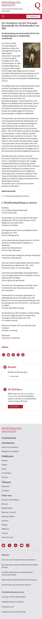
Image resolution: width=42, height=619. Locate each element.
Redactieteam (7, 508)
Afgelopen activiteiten (10, 451)
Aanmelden (16, 406)
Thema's (6, 482)
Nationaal (5, 486)
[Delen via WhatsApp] (18, 354)
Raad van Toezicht (9, 512)
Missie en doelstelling (10, 500)
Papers (4, 465)
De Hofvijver (6, 473)
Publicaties (7, 456)
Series (4, 469)
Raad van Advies (8, 516)
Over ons (7, 495)
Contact (5, 533)
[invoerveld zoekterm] (33, 16)
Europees (5, 490)
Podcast (5, 477)
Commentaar (9, 438)
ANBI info (5, 529)
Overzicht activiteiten (10, 447)
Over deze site (7, 537)
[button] (5, 545)
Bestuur (5, 504)
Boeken (5, 460)
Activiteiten (8, 443)
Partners (5, 520)
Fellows (5, 525)
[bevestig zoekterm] (28, 16)
